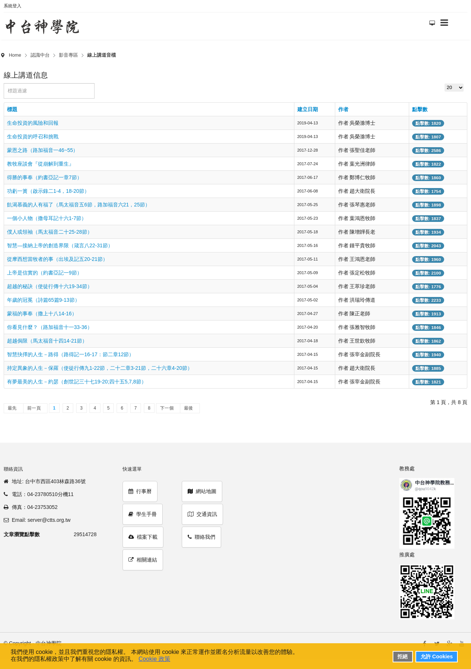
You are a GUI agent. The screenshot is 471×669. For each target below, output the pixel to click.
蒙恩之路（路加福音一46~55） (42, 150)
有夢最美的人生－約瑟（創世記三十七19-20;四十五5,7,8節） (76, 382)
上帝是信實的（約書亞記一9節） (44, 273)
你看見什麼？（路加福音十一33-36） (49, 327)
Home (15, 55)
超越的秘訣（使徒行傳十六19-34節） (49, 286)
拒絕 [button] (402, 656)
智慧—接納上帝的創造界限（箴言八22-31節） (60, 245)
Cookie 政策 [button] (154, 659)
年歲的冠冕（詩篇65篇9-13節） (43, 300)
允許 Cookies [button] (437, 656)
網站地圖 (202, 491)
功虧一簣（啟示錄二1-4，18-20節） (48, 191)
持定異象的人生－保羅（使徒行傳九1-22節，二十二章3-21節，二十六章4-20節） (99, 368)
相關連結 (142, 560)
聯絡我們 (201, 537)
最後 (188, 408)
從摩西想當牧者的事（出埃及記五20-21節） (57, 259)
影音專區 (68, 55)
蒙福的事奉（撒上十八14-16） (42, 313)
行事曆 (140, 491)
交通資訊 (202, 514)
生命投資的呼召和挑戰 (33, 136)
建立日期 (307, 109)
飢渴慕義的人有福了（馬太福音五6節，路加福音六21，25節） (78, 205)
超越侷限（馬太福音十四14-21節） (47, 341)
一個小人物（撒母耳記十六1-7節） (46, 218)
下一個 (167, 408)
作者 (343, 109)
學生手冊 (142, 514)
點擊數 (420, 109)
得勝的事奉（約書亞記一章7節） (44, 177)
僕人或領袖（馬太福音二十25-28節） (49, 232)
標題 (12, 109)
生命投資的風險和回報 (33, 123)
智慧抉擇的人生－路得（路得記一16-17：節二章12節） (70, 354)
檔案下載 (142, 537)
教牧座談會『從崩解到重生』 (40, 164)
